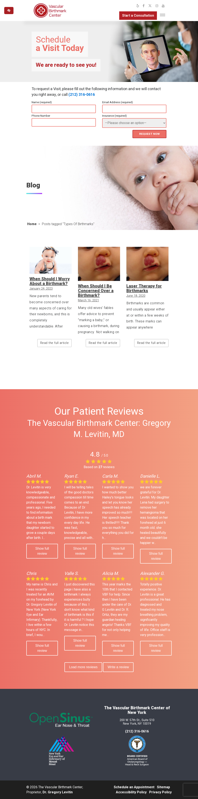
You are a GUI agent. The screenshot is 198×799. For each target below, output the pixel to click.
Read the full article (54, 343)
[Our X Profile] (150, 5)
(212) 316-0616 (81, 95)
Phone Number (41, 116)
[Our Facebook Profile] (143, 5)
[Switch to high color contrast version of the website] (8, 10)
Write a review (118, 667)
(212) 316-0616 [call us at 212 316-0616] (137, 731)
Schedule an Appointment (134, 787)
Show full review (42, 551)
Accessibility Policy (131, 792)
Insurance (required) (114, 116)
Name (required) (42, 102)
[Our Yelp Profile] (137, 5)
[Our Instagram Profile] (156, 5)
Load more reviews (83, 667)
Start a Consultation (138, 15)
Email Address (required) (117, 102)
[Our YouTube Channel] (163, 5)
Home (32, 224)
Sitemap (163, 787)
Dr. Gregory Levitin (58, 792)
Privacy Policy (160, 792)
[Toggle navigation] (162, 15)
